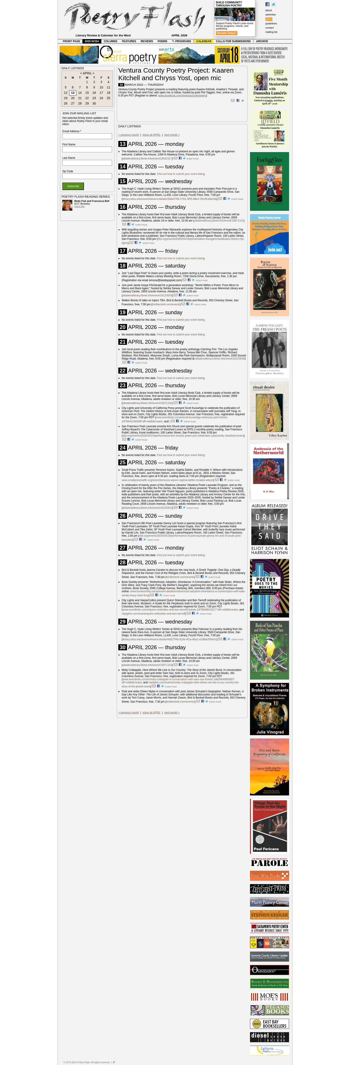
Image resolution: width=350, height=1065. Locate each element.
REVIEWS (147, 41)
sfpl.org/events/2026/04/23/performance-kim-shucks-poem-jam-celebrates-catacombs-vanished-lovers (183, 435)
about (268, 10)
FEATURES (129, 41)
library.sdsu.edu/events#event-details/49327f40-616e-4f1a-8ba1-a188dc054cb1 (170, 639)
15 (87, 92)
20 (73, 98)
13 (73, 92)
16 (94, 92)
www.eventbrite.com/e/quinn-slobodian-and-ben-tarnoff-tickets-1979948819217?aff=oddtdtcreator (180, 609)
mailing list (271, 32)
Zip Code (67, 171)
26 (65, 103)
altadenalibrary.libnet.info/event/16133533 (147, 295)
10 (101, 87)
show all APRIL (151, 134)
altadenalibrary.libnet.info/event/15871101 (219, 220)
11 (108, 87)
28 (80, 103)
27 (73, 103)
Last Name (68, 158)
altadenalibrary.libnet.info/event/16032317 (147, 158)
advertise (270, 14)
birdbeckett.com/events (166, 304)
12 (65, 92)
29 (87, 103)
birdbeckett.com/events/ (180, 701)
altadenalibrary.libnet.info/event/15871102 (147, 403)
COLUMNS (110, 41)
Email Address (71, 131)
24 (101, 98)
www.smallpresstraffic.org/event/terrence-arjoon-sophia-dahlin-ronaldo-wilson (167, 480)
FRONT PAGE (71, 41)
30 (94, 103)
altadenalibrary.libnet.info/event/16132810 (147, 507)
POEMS (162, 41)
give (268, 19)
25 (108, 98)
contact (269, 27)
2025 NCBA (92, 41)
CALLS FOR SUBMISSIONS (233, 41)
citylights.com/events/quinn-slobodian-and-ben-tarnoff (153, 613)
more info (79, 206)
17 (101, 92)
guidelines (271, 23)
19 (65, 98)
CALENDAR (203, 41)
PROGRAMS (181, 41)
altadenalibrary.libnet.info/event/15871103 (147, 665)
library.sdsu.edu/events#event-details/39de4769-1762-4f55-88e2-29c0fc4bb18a (170, 199)
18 (108, 92)
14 (80, 92)
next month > (172, 134)
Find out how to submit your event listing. (181, 174)
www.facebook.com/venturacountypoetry (182, 95)
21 (80, 98)
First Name (68, 144)
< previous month (128, 134)
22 (87, 98)
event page (193, 159)
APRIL (87, 73)
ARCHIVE (262, 41)
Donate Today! (226, 33)
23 (94, 98)
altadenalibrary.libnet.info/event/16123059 (220, 358)
